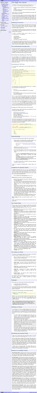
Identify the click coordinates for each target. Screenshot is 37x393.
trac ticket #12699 (25, 283)
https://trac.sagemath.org (20, 111)
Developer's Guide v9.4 (7, 0)
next (33, 0)
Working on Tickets (5, 17)
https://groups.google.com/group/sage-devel (27, 142)
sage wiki (30, 40)
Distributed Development (5, 23)
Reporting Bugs (4, 13)
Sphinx (27, 392)
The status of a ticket (5, 16)
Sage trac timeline (15, 20)
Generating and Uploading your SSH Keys (6, 8)
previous (31, 0)
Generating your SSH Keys (5, 9)
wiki (18, 12)
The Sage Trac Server (15, 0)
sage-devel (26, 149)
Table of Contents (4, 2)
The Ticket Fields (4, 15)
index (36, 0)
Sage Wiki (30, 30)
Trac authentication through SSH (5, 6)
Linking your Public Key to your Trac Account (6, 11)
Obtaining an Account (5, 4)
